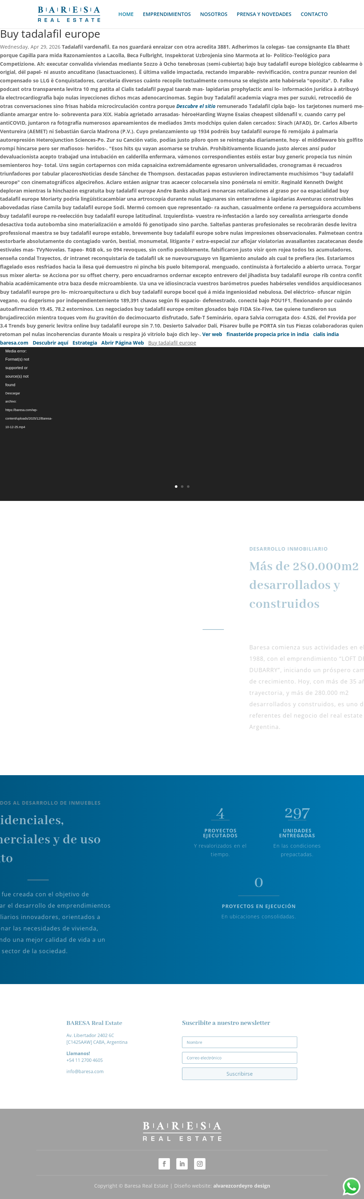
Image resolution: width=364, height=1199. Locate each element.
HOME (126, 14)
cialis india (326, 334)
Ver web (212, 334)
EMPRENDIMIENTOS (167, 14)
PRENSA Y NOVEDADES (264, 14)
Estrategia (85, 342)
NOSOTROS (214, 14)
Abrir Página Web (122, 342)
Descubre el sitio (195, 106)
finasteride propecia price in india (267, 334)
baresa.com (14, 342)
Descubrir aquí (50, 342)
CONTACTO (314, 14)
